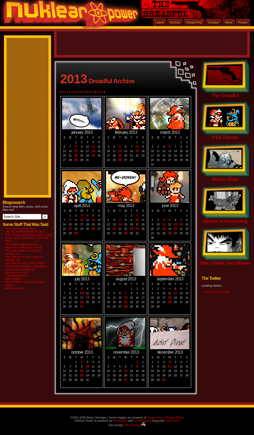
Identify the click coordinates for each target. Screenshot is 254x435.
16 (81, 371)
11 (93, 146)
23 (131, 229)
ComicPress (141, 420)
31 (81, 306)
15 (76, 151)
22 (76, 155)
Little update (13, 278)
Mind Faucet (135, 425)
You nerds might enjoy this (22, 244)
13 (175, 224)
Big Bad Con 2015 (17, 272)
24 (137, 229)
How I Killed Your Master (225, 263)
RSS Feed (172, 420)
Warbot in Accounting (225, 221)
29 (76, 160)
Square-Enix (155, 417)
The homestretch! (16, 275)
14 (120, 224)
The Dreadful (225, 95)
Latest (159, 22)
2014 (91, 91)
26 (120, 160)
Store (229, 22)
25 (93, 155)
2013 (82, 91)
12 (120, 151)
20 (114, 229)
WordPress (120, 420)
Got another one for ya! (20, 269)
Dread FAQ (194, 22)
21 (125, 302)
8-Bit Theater (225, 137)
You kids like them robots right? (25, 263)
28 (125, 306)
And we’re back (15, 288)
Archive (175, 22)
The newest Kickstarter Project (24, 231)
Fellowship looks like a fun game (26, 266)
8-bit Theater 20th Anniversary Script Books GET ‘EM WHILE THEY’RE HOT (28, 238)
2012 (73, 91)
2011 (65, 91)
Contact (213, 22)
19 (120, 155)
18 (93, 151)
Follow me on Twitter (217, 291)
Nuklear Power (69, 15)
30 (76, 233)
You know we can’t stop (20, 228)
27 (125, 380)
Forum (242, 22)
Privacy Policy (175, 417)
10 (81, 220)
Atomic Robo (225, 179)
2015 (100, 91)
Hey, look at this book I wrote (23, 247)
